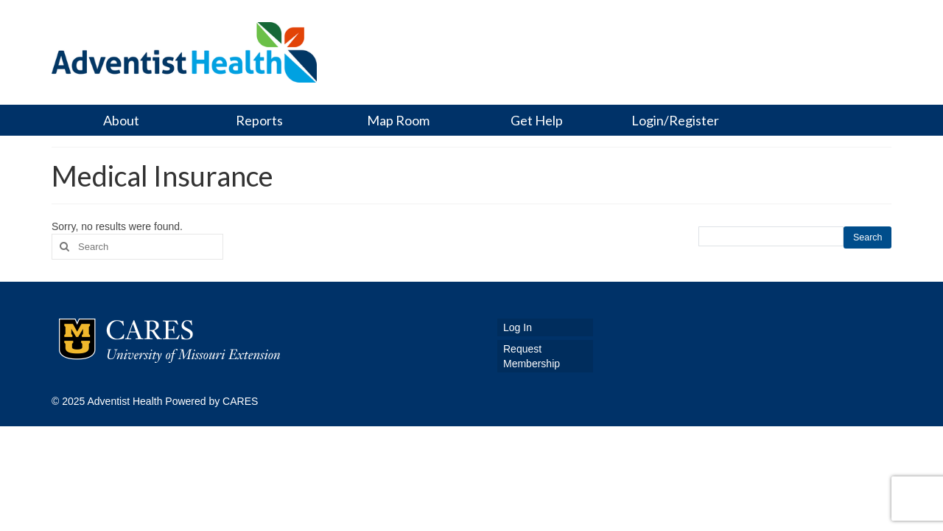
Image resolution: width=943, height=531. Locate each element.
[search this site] (771, 236)
